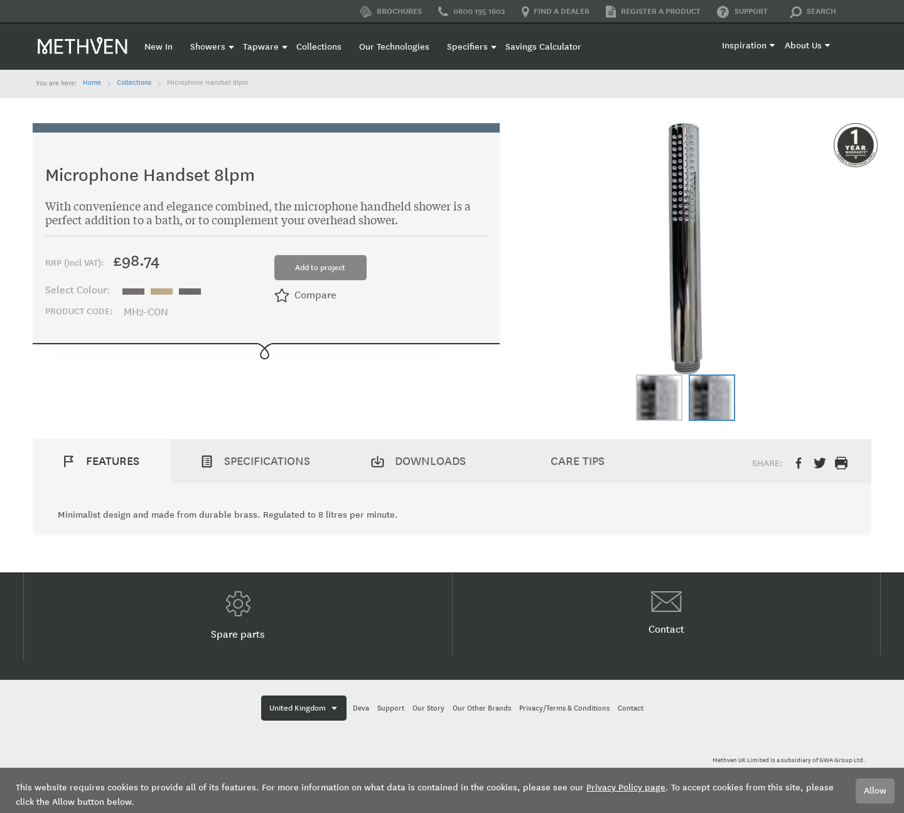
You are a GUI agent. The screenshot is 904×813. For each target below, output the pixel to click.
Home (92, 83)
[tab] (102, 461)
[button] (659, 397)
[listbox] (164, 290)
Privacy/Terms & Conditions (564, 708)
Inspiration (744, 45)
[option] (133, 291)
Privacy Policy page (625, 787)
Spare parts (238, 615)
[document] (452, 790)
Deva (361, 708)
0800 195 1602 (471, 12)
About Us (803, 45)
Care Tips (578, 461)
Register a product (653, 12)
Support (742, 12)
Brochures (391, 12)
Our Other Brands (482, 708)
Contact (666, 613)
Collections (134, 83)
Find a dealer (555, 12)
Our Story (428, 708)
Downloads (430, 461)
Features (112, 461)
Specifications (267, 461)
